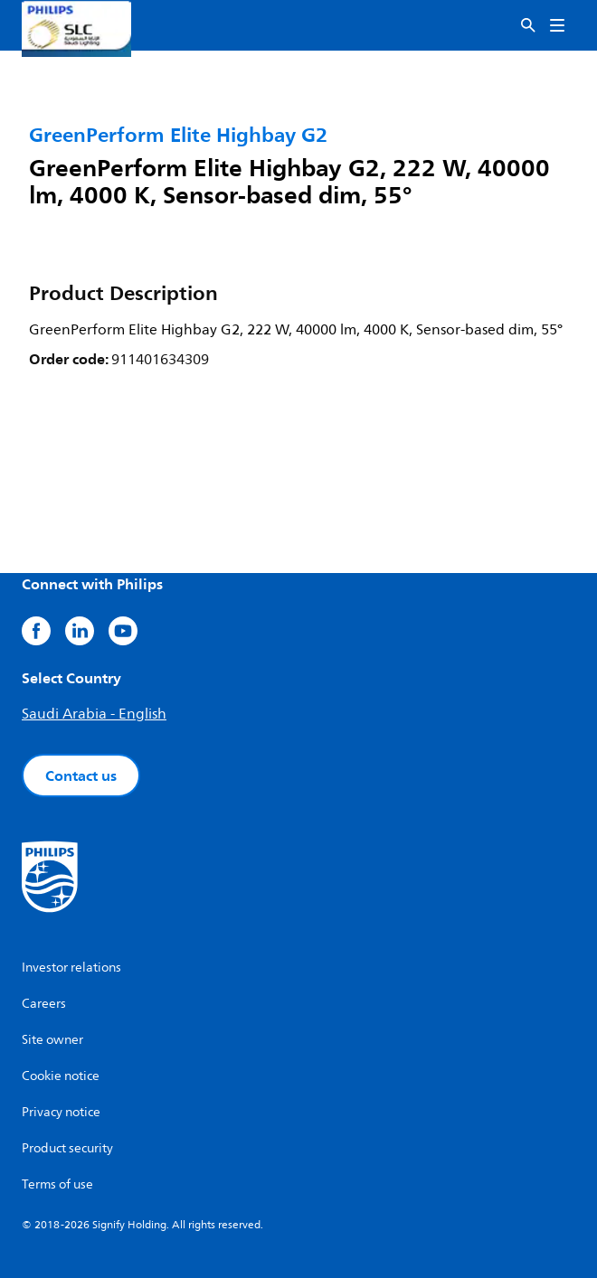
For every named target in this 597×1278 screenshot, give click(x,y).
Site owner (52, 1039)
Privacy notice (61, 1112)
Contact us (81, 775)
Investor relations (71, 967)
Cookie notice (61, 1076)
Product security (67, 1148)
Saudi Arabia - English (94, 714)
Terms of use (57, 1184)
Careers (44, 1003)
